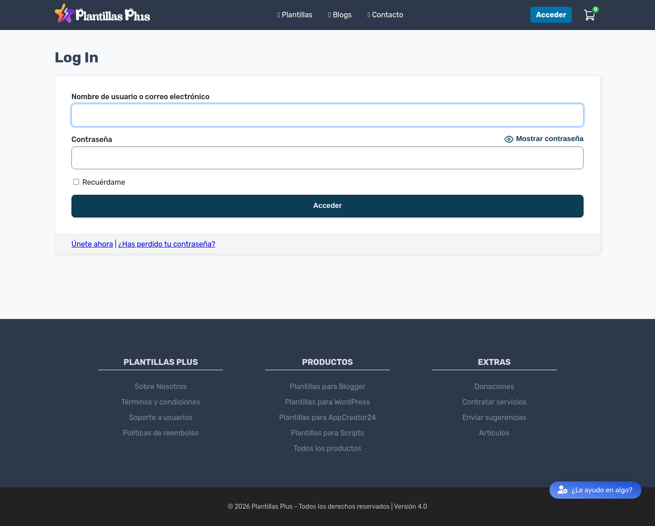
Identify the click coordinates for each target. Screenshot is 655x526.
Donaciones (494, 386)
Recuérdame (99, 182)
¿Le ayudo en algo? (595, 490)
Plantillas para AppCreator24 (327, 417)
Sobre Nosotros (161, 386)
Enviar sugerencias (494, 417)
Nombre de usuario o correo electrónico (140, 96)
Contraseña (91, 139)
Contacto (385, 14)
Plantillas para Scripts (327, 433)
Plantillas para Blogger (327, 386)
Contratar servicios (494, 402)
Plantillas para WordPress (327, 402)
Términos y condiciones (161, 402)
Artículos (494, 433)
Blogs (340, 14)
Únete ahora (92, 244)
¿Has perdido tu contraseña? (166, 244)
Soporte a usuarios (160, 417)
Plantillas (294, 14)
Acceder (551, 14)
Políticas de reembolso (161, 433)
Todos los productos (327, 448)
